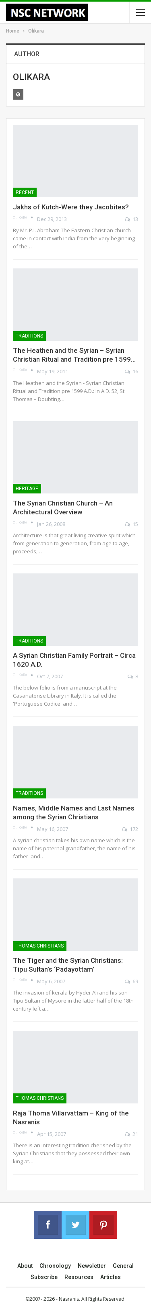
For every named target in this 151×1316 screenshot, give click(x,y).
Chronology (55, 1266)
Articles (110, 1277)
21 (131, 1134)
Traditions (29, 336)
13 (131, 219)
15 (131, 524)
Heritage (27, 488)
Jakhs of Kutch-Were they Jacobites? (71, 207)
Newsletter (92, 1266)
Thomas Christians (40, 946)
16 (131, 371)
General (123, 1266)
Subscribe (44, 1277)
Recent (25, 192)
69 (131, 981)
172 (130, 829)
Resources (78, 1277)
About (25, 1266)
